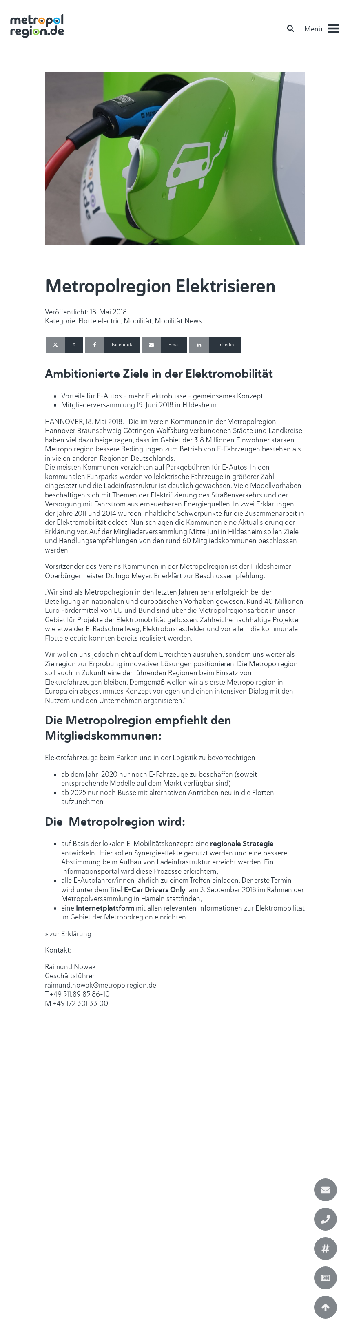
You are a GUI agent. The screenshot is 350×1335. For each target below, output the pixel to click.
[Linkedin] (215, 345)
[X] (64, 345)
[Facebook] (112, 345)
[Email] (164, 345)
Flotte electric (99, 320)
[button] (321, 28)
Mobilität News (178, 320)
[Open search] (290, 28)
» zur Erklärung (68, 933)
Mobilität (138, 320)
